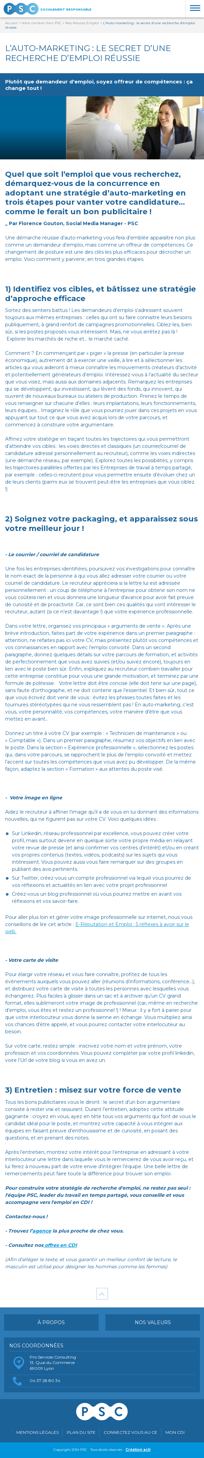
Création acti (138, 1449)
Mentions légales (37, 1432)
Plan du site (81, 1432)
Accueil (11, 23)
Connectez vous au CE (130, 1432)
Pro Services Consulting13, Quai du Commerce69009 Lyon (53, 1362)
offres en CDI (60, 1245)
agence (41, 1231)
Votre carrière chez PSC (41, 23)
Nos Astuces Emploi (82, 23)
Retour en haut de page (102, 1294)
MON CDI (175, 1432)
